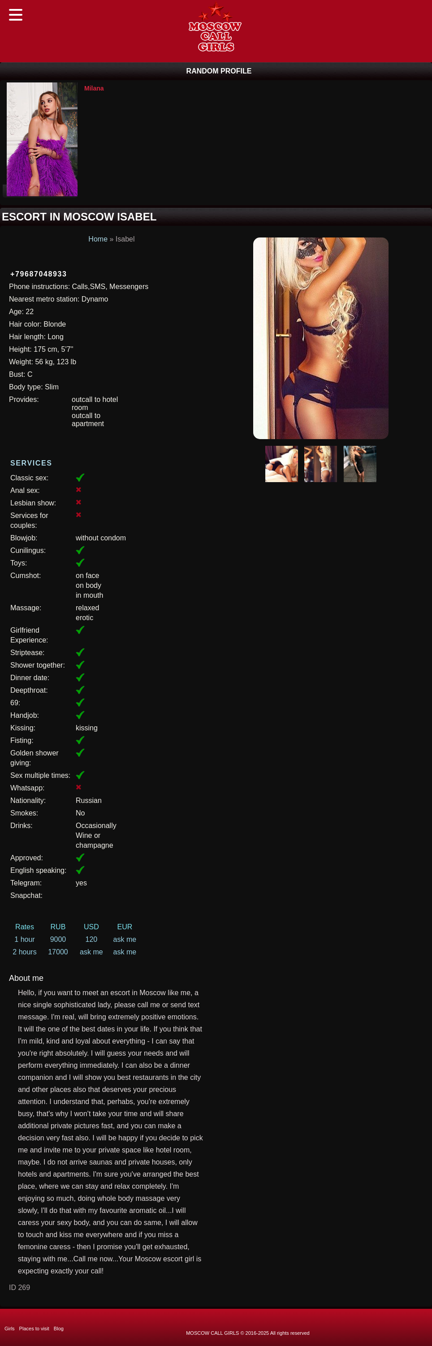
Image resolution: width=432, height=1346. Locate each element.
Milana (94, 88)
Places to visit (34, 1328)
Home (98, 239)
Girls (9, 1328)
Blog (59, 1328)
